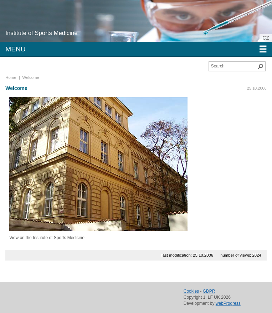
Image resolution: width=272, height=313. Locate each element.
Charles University (58, 25)
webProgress (228, 303)
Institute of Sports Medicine (41, 33)
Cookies (191, 291)
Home (10, 77)
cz (265, 38)
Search (260, 66)
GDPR (209, 291)
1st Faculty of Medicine (45, 18)
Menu (136, 49)
